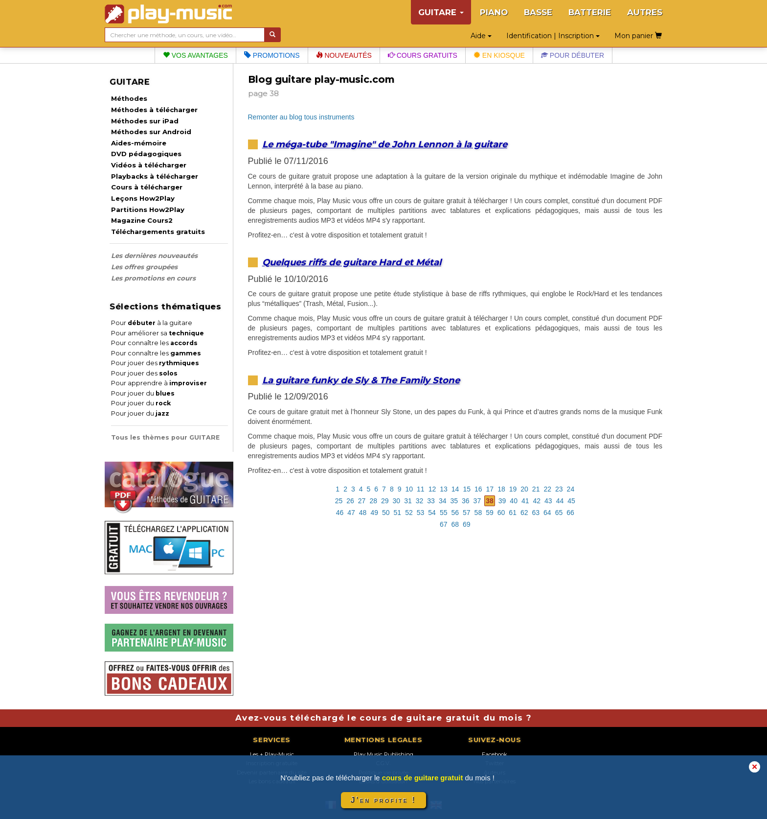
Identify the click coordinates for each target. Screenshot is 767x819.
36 (466, 501)
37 (477, 501)
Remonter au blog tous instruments (301, 117)
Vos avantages (195, 55)
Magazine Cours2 (142, 220)
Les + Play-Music (272, 754)
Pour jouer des (155, 363)
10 (409, 489)
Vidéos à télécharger (148, 165)
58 (478, 512)
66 (570, 512)
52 (409, 512)
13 (444, 489)
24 (571, 489)
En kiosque (499, 55)
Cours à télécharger (146, 187)
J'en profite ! (383, 800)
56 (455, 512)
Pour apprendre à (159, 383)
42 (537, 501)
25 (339, 501)
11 (421, 489)
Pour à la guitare (151, 323)
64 (547, 512)
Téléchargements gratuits (158, 231)
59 (490, 512)
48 (363, 512)
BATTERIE (589, 12)
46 (340, 512)
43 (548, 501)
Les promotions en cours (153, 278)
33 (431, 501)
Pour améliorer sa (157, 333)
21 (536, 489)
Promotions (272, 55)
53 (421, 512)
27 (362, 501)
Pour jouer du (143, 393)
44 (560, 501)
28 (373, 501)
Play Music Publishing (383, 754)
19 (513, 489)
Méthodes (129, 98)
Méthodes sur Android (151, 132)
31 (408, 501)
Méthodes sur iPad (145, 121)
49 (374, 512)
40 (514, 501)
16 (478, 489)
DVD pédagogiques (146, 154)
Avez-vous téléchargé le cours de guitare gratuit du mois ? (383, 718)
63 (536, 512)
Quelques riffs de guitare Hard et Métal (351, 262)
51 (398, 512)
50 (386, 512)
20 (524, 489)
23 (559, 489)
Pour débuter (572, 55)
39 (502, 501)
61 (513, 512)
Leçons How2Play (143, 198)
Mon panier (638, 35)
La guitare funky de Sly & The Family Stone (361, 380)
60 (501, 512)
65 (559, 512)
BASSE (538, 12)
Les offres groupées (144, 267)
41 (525, 501)
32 (420, 501)
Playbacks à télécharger (154, 176)
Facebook (494, 754)
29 (385, 501)
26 (350, 501)
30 (397, 501)
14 (455, 489)
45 (571, 501)
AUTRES (644, 12)
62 (524, 512)
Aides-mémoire (138, 143)
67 (444, 524)
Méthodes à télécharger (154, 110)
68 (455, 524)
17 (490, 489)
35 (454, 501)
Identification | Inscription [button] (553, 35)
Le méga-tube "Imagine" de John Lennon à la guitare (384, 144)
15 (467, 489)
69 (467, 524)
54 (432, 512)
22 (547, 489)
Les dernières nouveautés (154, 255)
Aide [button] (481, 35)
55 (444, 512)
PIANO (494, 12)
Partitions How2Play (147, 209)
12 (432, 489)
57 (467, 512)
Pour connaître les (154, 343)
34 (443, 501)
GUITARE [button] (441, 12)
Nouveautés (344, 55)
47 (351, 512)
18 (501, 489)
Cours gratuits (422, 55)
